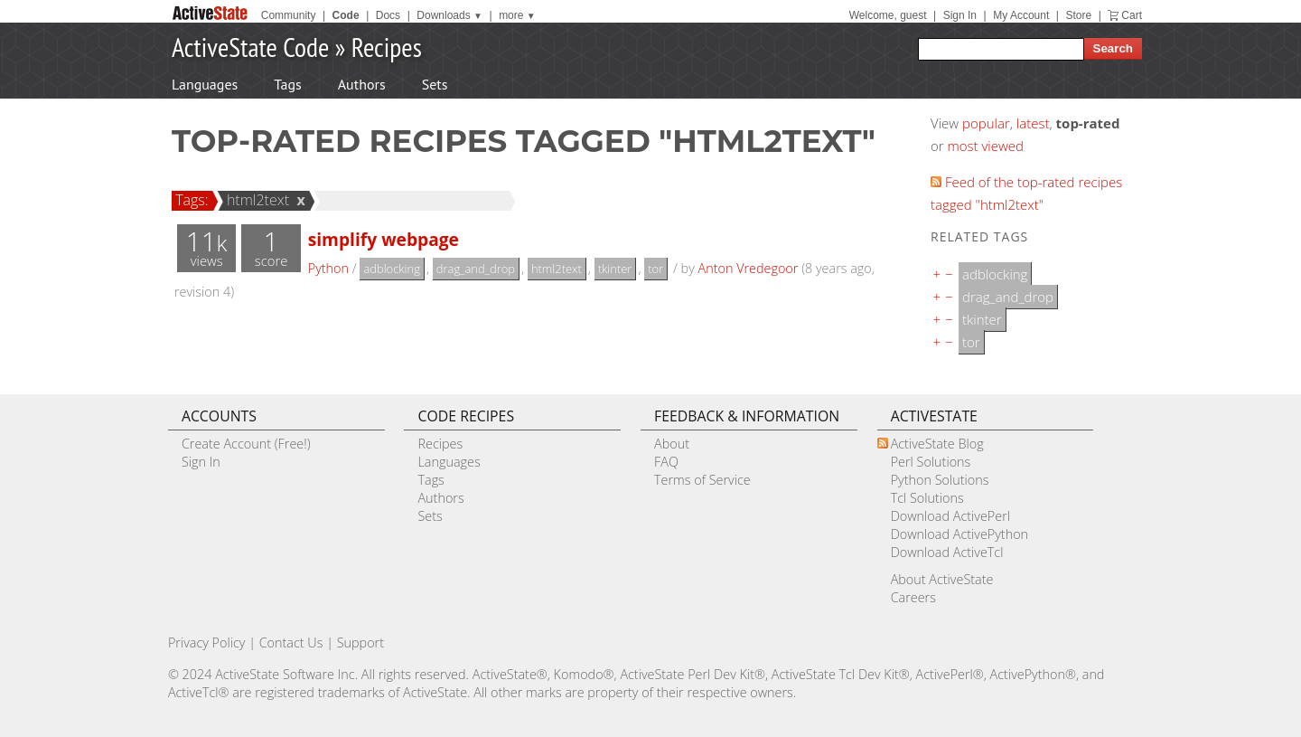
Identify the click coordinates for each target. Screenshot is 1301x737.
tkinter (615, 268)
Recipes (386, 46)
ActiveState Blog (937, 443)
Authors (362, 84)
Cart (1131, 15)
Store (1078, 15)
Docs (388, 15)
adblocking (391, 268)
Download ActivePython (959, 534)
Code (346, 15)
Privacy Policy (207, 642)
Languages (205, 84)
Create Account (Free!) (246, 443)
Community (288, 15)
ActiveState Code (250, 46)
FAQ (666, 461)
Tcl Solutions (927, 497)
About (671, 443)
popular (986, 123)
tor (655, 268)
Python (328, 268)
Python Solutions (940, 479)
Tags (287, 84)
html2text (255, 200)
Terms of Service (702, 479)
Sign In (960, 15)
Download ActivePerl (950, 515)
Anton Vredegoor (748, 268)
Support (360, 642)
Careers (913, 597)
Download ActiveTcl (947, 552)
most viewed (986, 146)
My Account (1021, 15)
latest (1033, 123)
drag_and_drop (475, 268)
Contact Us (291, 642)
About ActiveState (942, 579)
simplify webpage (383, 239)
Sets (435, 84)
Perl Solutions (931, 461)
